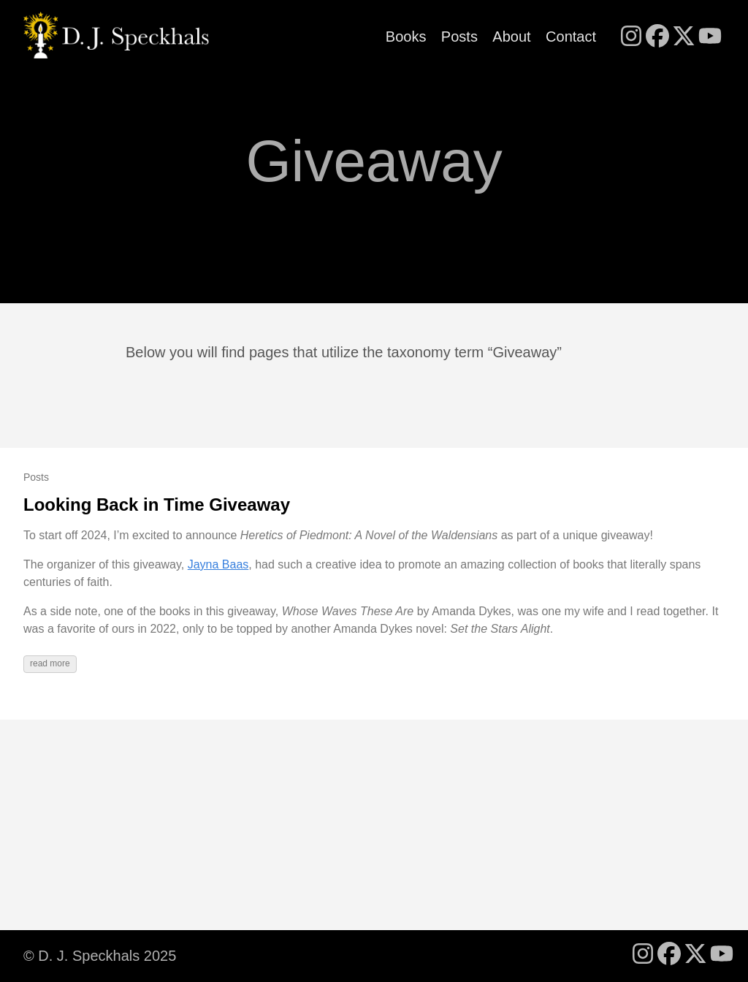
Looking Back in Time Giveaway (156, 504)
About (511, 36)
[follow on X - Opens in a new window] (683, 37)
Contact (571, 36)
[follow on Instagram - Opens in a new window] (631, 37)
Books (406, 36)
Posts (459, 36)
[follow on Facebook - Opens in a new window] (657, 37)
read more (50, 663)
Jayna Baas (218, 564)
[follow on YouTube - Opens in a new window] (710, 37)
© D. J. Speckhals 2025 (99, 956)
